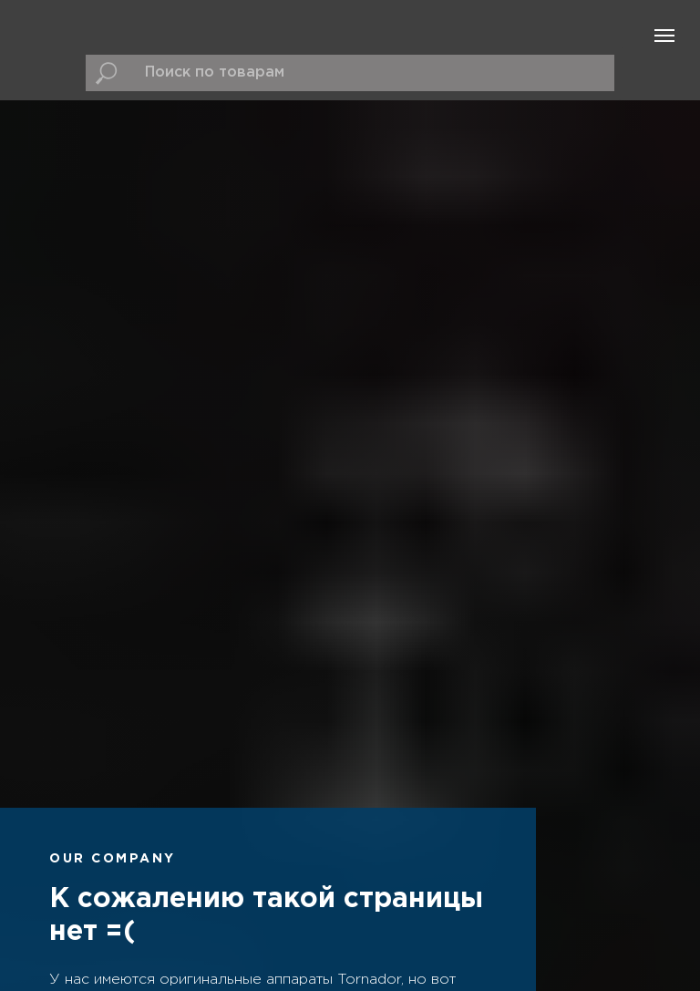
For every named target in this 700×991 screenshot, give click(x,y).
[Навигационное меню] (664, 35)
